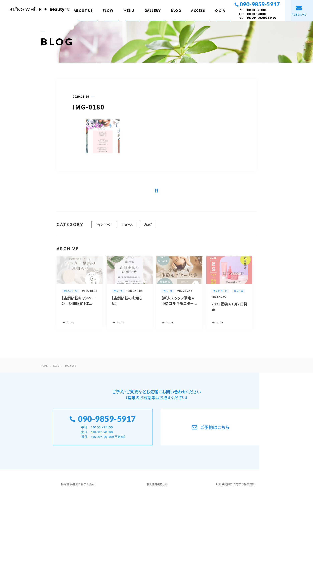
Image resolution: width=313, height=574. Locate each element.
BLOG (176, 10)
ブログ (147, 226)
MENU (129, 10)
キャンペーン (104, 226)
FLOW (108, 10)
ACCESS (198, 10)
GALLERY (152, 10)
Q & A (220, 10)
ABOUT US (83, 10)
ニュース (127, 226)
